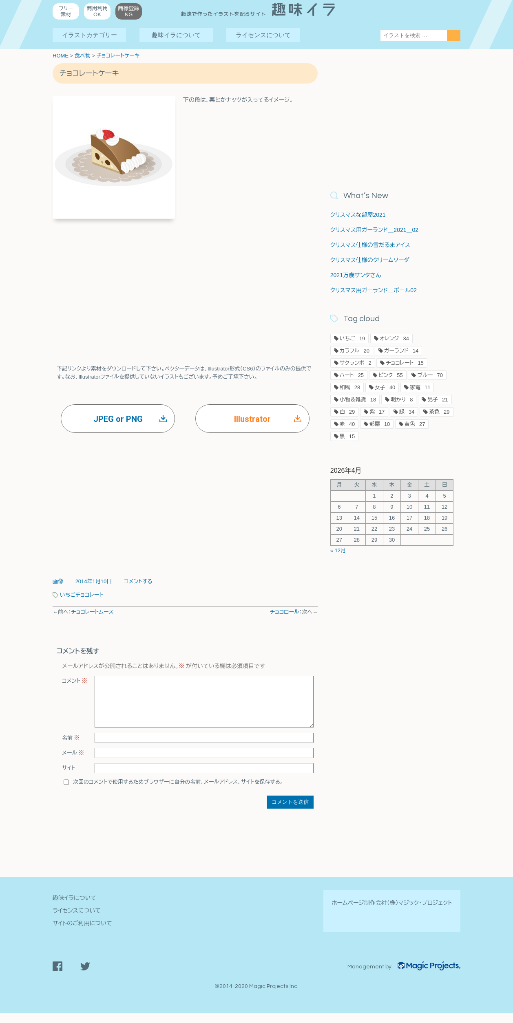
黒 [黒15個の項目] (347, 436)
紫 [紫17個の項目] (377, 412)
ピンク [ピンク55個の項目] (390, 375)
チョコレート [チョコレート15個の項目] (405, 363)
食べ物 (83, 56)
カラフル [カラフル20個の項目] (354, 351)
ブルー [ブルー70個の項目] (429, 375)
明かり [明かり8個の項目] (402, 400)
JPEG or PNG (130, 419)
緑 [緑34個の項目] (406, 412)
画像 (58, 581)
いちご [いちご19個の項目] (352, 338)
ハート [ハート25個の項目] (352, 375)
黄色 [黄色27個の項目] (415, 424)
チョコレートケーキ (118, 56)
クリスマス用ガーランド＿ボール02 (373, 290)
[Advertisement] (185, 284)
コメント (74, 681)
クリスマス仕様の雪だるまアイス (370, 245)
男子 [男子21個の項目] (437, 400)
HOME (61, 56)
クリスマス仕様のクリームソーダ (369, 260)
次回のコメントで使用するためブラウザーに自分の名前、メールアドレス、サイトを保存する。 (178, 792)
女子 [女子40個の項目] (385, 387)
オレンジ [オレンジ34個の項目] (394, 338)
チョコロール (284, 612)
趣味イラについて (176, 34)
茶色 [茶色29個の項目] (439, 412)
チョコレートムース (92, 612)
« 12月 (338, 550)
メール (73, 763)
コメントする (138, 581)
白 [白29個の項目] (347, 412)
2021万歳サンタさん (355, 275)
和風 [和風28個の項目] (350, 387)
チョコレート (89, 595)
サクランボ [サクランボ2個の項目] (355, 363)
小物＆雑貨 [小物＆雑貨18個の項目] (358, 400)
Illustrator (267, 419)
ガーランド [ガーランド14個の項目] (401, 351)
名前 (71, 748)
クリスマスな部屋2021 (358, 215)
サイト (68, 778)
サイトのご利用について (82, 933)
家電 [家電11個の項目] (420, 387)
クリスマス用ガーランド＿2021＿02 (374, 230)
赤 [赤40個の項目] (347, 424)
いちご (67, 595)
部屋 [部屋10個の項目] (379, 424)
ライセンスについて (263, 34)
